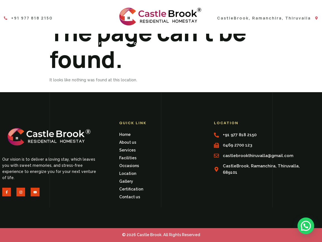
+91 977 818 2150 (32, 18)
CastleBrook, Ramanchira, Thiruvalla (264, 18)
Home (18, 43)
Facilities (112, 43)
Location (183, 43)
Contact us (295, 43)
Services (78, 43)
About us (46, 43)
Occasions (148, 43)
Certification (252, 43)
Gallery (214, 43)
